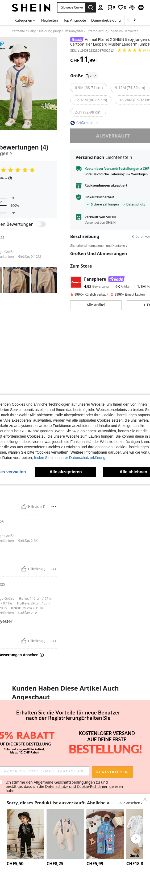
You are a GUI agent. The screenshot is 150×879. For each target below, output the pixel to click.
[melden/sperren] (54, 506)
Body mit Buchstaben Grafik (23, 737)
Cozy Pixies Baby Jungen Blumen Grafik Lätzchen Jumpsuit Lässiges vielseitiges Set (75, 741)
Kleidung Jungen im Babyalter (61, 31)
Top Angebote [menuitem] (74, 20)
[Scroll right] (134, 20)
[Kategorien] (25, 20)
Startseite (18, 31)
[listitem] (23, 733)
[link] (110, 7)
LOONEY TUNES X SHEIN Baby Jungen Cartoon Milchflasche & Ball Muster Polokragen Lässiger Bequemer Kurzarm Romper (100, 741)
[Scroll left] (128, 20)
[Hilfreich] (24, 506)
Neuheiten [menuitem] (49, 20)
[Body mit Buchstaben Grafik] (23, 720)
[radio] (88, 87)
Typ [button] (91, 75)
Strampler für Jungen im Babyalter (112, 31)
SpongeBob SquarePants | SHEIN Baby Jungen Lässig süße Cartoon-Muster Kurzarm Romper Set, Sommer (49, 741)
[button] (132, 7)
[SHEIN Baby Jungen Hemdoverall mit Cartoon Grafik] (65, 834)
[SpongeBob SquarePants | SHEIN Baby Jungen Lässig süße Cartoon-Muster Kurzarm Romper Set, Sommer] (49, 720)
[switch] (41, 224)
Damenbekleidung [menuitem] (106, 20)
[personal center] (100, 7)
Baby (32, 31)
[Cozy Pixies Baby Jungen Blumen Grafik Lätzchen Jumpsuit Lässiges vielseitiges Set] (75, 720)
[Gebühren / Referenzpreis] (96, 61)
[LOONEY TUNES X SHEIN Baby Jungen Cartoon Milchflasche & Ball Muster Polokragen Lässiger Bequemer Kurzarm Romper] (100, 720)
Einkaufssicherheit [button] (99, 197)
